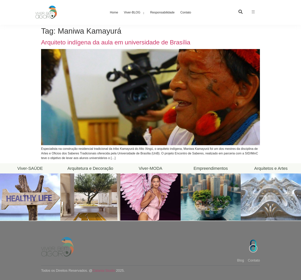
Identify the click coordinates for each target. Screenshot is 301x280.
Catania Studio (103, 270)
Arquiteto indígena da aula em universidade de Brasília (115, 42)
